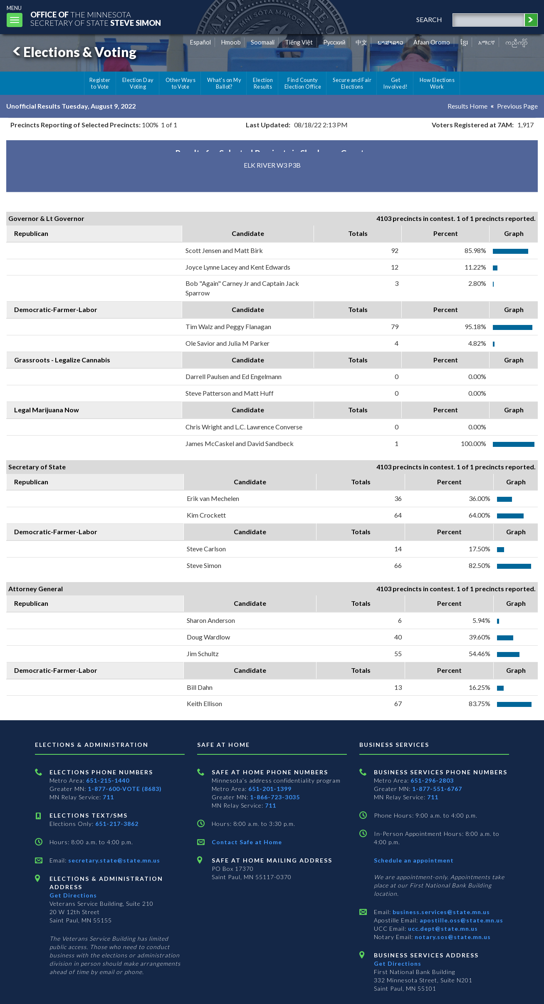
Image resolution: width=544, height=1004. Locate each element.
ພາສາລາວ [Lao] (390, 42)
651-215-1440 (107, 780)
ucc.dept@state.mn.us (442, 928)
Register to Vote (100, 83)
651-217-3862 (116, 823)
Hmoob (231, 42)
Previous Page (517, 106)
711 (108, 797)
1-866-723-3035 (275, 797)
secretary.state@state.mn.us (113, 860)
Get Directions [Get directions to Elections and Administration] (73, 895)
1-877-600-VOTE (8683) (125, 788)
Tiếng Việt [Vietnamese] (299, 42)
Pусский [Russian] (334, 42)
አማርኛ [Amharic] (486, 42)
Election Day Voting (138, 83)
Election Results (263, 83)
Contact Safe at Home (247, 841)
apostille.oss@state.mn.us (460, 920)
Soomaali (262, 42)
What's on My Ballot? (224, 83)
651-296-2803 (432, 780)
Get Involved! (395, 83)
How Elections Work (437, 83)
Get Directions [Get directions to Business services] (397, 963)
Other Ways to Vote (181, 83)
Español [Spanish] (200, 42)
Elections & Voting (73, 52)
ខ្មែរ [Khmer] (464, 42)
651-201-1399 (270, 788)
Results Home (467, 106)
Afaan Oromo (431, 42)
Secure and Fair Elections (352, 83)
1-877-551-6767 (437, 788)
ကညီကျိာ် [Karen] (516, 42)
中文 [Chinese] (361, 42)
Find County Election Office (302, 83)
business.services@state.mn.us (440, 911)
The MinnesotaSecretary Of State (95, 18)
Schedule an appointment (414, 860)
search (429, 19)
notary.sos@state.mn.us (452, 936)
